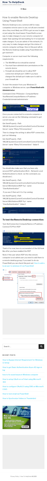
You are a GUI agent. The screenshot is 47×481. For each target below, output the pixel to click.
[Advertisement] (23, 322)
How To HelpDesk (13, 2)
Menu (23, 9)
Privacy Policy (14, 476)
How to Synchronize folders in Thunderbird (19, 398)
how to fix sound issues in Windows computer (20, 375)
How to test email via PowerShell (15, 394)
